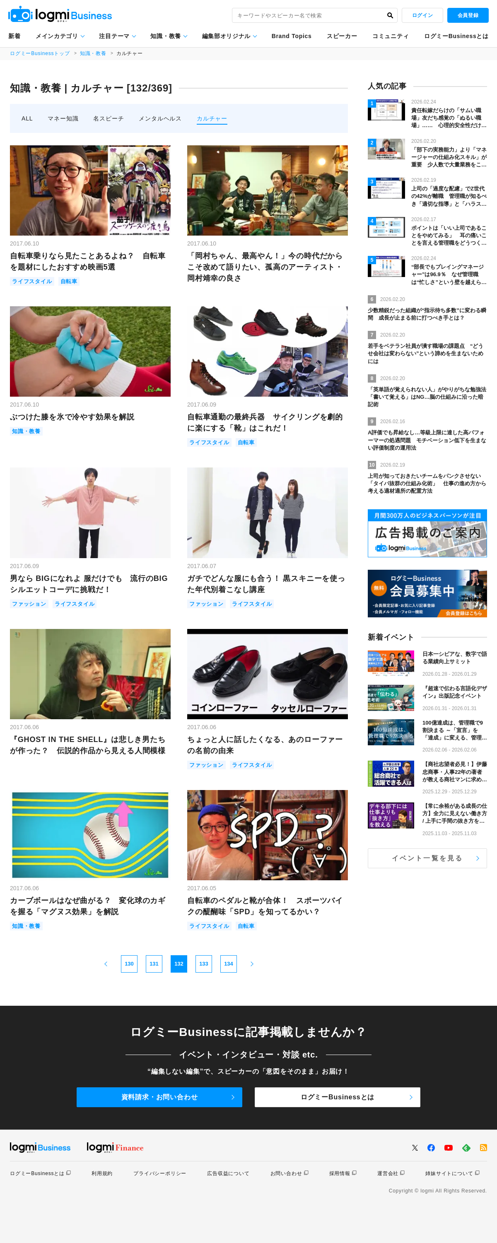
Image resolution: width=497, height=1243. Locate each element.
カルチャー (212, 118)
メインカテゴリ (57, 36)
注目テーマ (114, 36)
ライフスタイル (32, 281)
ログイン (422, 15)
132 (178, 964)
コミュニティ (390, 36)
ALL (27, 118)
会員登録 (468, 15)
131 (154, 964)
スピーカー (342, 36)
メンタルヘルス (160, 118)
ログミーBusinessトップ (40, 53)
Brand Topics (292, 36)
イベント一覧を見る (427, 858)
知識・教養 (165, 36)
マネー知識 (63, 118)
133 (203, 964)
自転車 (68, 281)
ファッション (29, 604)
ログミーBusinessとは (456, 36)
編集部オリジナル (226, 36)
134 (228, 964)
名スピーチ (108, 118)
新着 (14, 36)
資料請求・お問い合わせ (159, 1097)
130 (129, 964)
